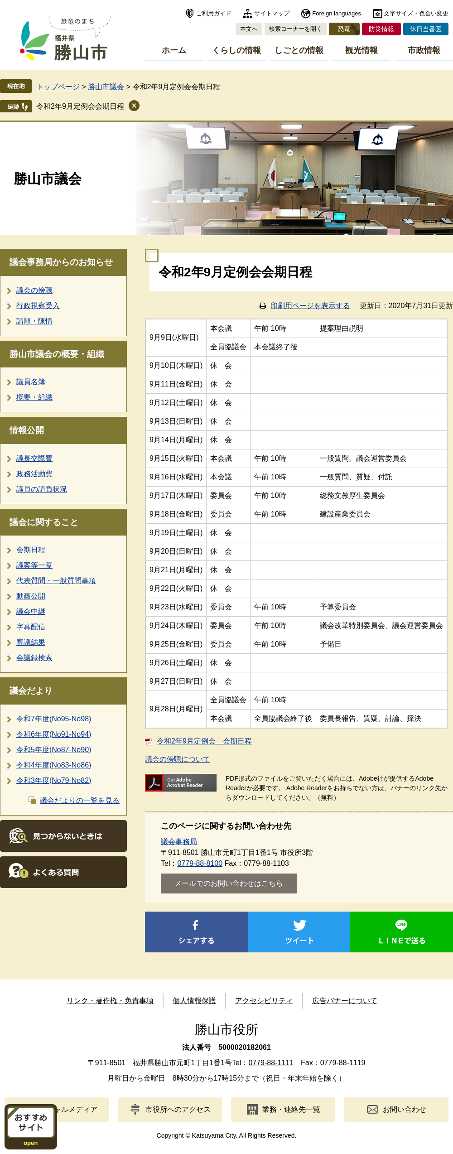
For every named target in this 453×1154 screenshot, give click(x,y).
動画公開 (30, 596)
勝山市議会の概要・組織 (57, 354)
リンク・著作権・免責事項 (110, 1000)
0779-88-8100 (199, 863)
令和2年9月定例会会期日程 (80, 106)
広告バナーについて (344, 1000)
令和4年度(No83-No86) (53, 765)
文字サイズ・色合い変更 (416, 13)
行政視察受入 (38, 305)
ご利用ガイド (213, 13)
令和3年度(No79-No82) (53, 780)
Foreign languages (336, 13)
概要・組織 (34, 397)
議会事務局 (179, 841)
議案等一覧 (34, 565)
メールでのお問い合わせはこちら (228, 883)
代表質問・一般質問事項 (56, 580)
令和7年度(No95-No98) (53, 719)
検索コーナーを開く (295, 28)
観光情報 (361, 50)
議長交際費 (34, 458)
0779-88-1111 (271, 1063)
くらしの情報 (236, 50)
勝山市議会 (106, 87)
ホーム (174, 50)
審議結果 (30, 642)
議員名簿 (30, 382)
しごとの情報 (299, 50)
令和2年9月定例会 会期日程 (204, 741)
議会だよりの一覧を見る (80, 800)
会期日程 (30, 550)
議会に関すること (44, 522)
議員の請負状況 (41, 489)
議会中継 (30, 611)
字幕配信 (30, 627)
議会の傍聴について (177, 759)
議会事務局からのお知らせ (61, 262)
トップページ (58, 87)
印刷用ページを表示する (310, 305)
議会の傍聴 (34, 290)
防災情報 (381, 29)
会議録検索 (34, 657)
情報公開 (27, 430)
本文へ (249, 28)
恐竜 (344, 29)
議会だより (31, 690)
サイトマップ (271, 13)
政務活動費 (34, 474)
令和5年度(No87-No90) (53, 749)
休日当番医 (426, 29)
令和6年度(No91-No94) (53, 734)
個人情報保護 (194, 1000)
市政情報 (424, 50)
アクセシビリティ (264, 1000)
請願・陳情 (34, 321)
